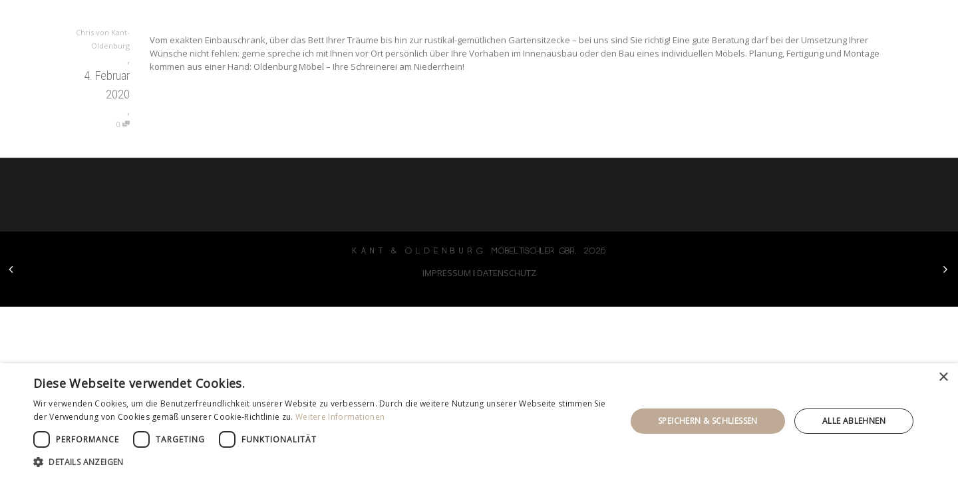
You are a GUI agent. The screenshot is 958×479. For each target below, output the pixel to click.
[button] (321, 462)
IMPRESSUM (446, 273)
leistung (670, 20)
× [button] (943, 378)
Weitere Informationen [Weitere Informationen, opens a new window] (340, 416)
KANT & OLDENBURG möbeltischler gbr (250, 20)
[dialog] (479, 421)
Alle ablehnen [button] (853, 420)
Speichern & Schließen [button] (708, 420)
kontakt (836, 20)
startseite (593, 20)
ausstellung (756, 20)
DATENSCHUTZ (506, 273)
